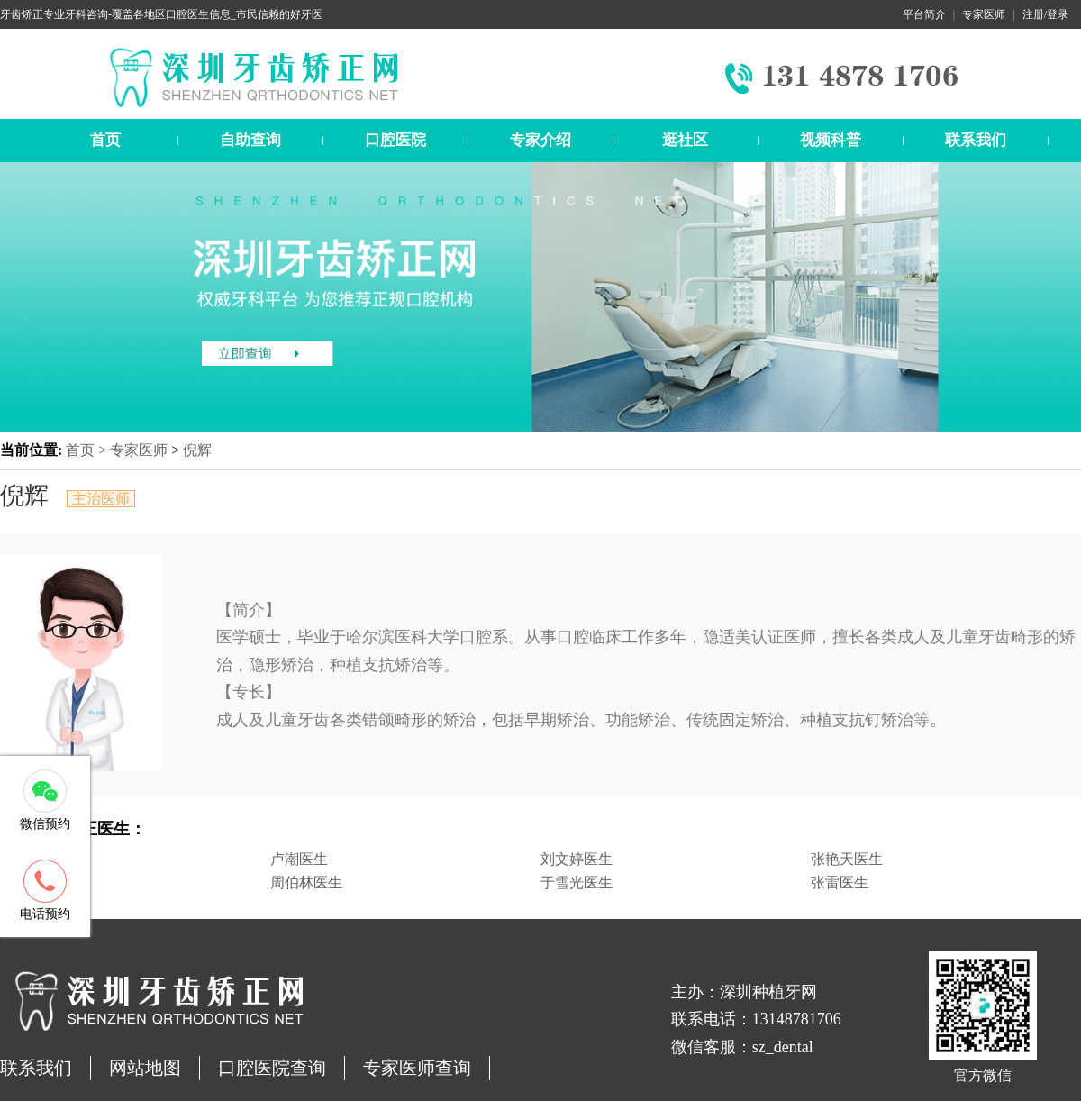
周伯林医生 (306, 882)
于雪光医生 (576, 882)
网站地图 (145, 1068)
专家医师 (983, 14)
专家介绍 (540, 140)
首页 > (88, 450)
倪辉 (197, 450)
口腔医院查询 (272, 1068)
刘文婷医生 (576, 859)
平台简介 (924, 14)
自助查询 (250, 140)
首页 (105, 140)
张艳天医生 (847, 859)
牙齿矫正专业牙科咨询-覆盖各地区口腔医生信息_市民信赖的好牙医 (161, 14)
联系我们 (975, 140)
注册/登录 (1045, 14)
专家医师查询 (417, 1068)
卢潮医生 (299, 859)
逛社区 (685, 140)
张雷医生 (839, 882)
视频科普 (830, 140)
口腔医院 (395, 140)
